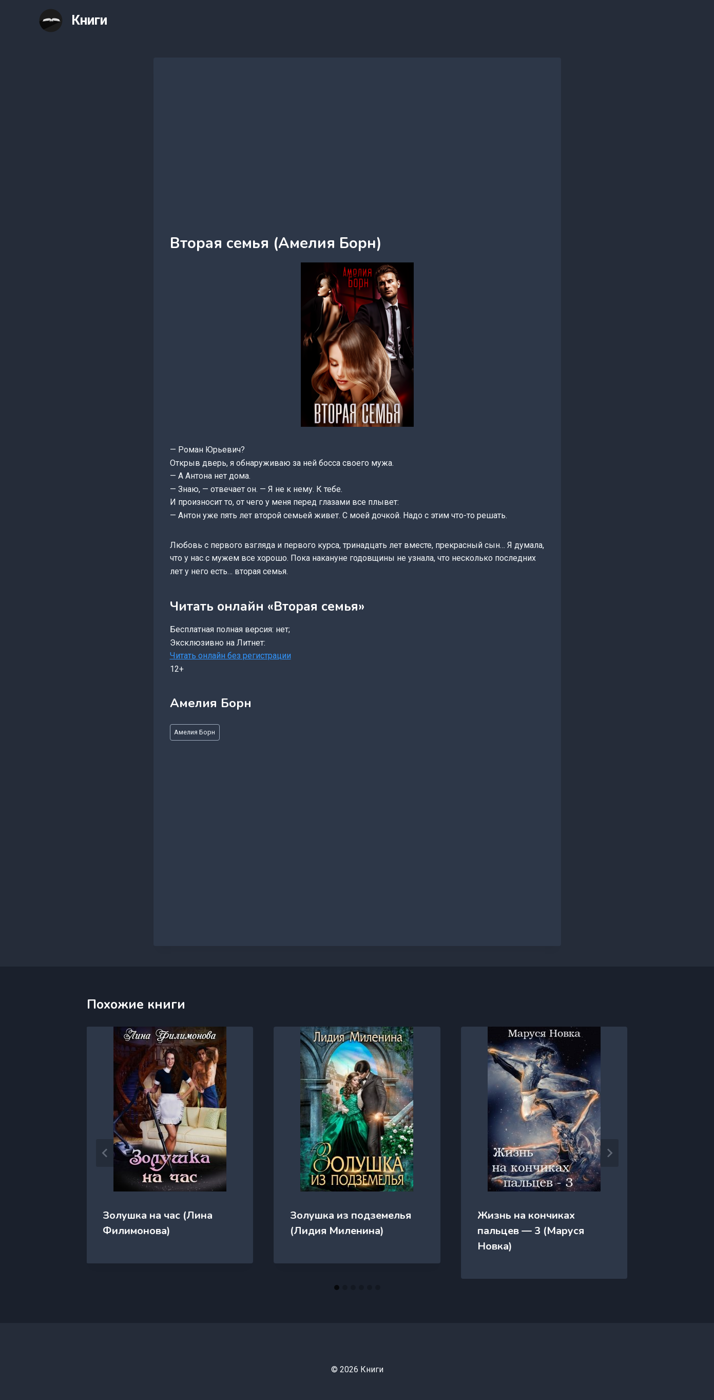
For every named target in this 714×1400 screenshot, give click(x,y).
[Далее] (609, 1153)
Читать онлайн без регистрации (230, 655)
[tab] (336, 1287)
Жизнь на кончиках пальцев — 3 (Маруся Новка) (530, 1230)
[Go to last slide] (105, 1153)
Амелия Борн (194, 732)
